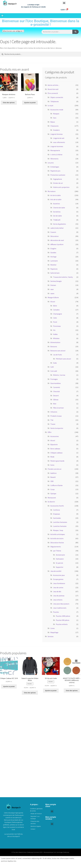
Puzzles (56, 612)
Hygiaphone (57, 179)
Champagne (57, 314)
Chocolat (56, 391)
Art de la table (55, 195)
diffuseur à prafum (56, 244)
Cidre (55, 318)
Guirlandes (57, 518)
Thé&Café (56, 220)
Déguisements (55, 547)
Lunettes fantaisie (59, 526)
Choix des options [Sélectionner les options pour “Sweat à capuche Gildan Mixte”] (30, 693)
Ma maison (51, 191)
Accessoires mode (56, 110)
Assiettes (56, 204)
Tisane (52, 424)
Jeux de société (55, 571)
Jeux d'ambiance (59, 583)
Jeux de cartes (58, 587)
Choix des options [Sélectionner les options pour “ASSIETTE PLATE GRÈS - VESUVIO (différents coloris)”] (72, 690)
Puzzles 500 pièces (62, 620)
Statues (53, 285)
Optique (53, 493)
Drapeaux (56, 514)
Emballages (54, 167)
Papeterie (53, 269)
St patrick (59, 563)
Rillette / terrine (59, 375)
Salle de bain (54, 273)
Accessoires (54, 436)
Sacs (54, 118)
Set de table (57, 216)
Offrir (49, 432)
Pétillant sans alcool (63, 359)
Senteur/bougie (56, 281)
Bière (55, 306)
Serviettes (57, 212)
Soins (52, 465)
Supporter (59, 567)
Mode (52, 457)
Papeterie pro (55, 171)
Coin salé (53, 371)
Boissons (53, 346)
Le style (50, 105)
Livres (52, 628)
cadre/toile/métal (56, 228)
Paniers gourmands (57, 461)
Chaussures (54, 126)
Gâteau (55, 399)
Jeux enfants (57, 600)
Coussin (53, 232)
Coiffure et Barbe (56, 485)
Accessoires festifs (57, 506)
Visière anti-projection (61, 187)
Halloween (60, 559)
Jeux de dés (57, 591)
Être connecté (53, 93)
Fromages (54, 379)
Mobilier (53, 265)
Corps (52, 489)
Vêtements (54, 159)
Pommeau (57, 326)
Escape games (58, 579)
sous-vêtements (59, 142)
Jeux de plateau (58, 596)
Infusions (53, 412)
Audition (53, 473)
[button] (64, 3)
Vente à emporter (56, 428)
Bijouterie (54, 444)
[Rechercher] (75, 32)
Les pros (51, 163)
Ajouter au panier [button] (30, 102)
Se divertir (51, 502)
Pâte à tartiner (58, 408)
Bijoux (52, 122)
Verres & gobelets (59, 224)
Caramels (56, 387)
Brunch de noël (53, 89)
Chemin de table (59, 208)
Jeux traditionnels (59, 608)
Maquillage (54, 632)
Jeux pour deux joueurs (61, 604)
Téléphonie (54, 101)
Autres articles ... (53, 85)
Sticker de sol (58, 183)
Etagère (53, 248)
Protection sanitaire (57, 175)
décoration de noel (57, 240)
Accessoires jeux (59, 575)
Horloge (53, 257)
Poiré (55, 322)
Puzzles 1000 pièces (63, 616)
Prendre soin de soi (54, 469)
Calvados (56, 310)
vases (52, 293)
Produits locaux (56, 416)
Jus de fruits (57, 355)
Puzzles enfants (62, 624)
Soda (55, 363)
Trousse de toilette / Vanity (63, 277)
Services (50, 636)
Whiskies (56, 338)
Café (52, 367)
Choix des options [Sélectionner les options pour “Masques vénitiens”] (9, 102)
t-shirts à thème (56, 154)
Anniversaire (60, 555)
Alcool (52, 302)
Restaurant (52, 498)
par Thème (57, 551)
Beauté (53, 477)
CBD (51, 481)
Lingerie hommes (56, 146)
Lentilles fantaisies (60, 522)
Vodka (55, 334)
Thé (51, 420)
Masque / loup (58, 530)
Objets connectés (56, 97)
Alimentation (55, 342)
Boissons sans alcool (57, 351)
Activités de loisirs (56, 538)
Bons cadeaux (55, 449)
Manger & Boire (53, 297)
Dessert (56, 395)
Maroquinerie (55, 150)
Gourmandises (55, 383)
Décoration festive (57, 543)
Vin (54, 330)
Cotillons (56, 510)
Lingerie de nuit (58, 138)
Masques (56, 114)
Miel (54, 404)
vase (52, 289)
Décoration (54, 236)
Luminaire (54, 261)
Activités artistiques (57, 534)
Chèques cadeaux (56, 453)
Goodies (53, 252)
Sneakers (56, 130)
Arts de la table (55, 199)
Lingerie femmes (56, 134)
